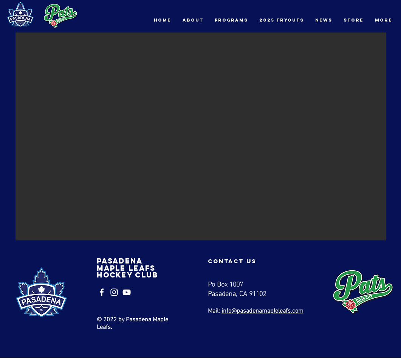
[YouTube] (127, 292)
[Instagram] (114, 292)
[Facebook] (102, 292)
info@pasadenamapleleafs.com (262, 311)
